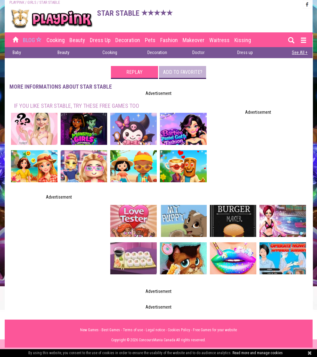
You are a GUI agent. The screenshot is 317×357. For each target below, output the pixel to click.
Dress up (100, 40)
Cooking (55, 40)
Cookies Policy (179, 330)
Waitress (219, 40)
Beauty (77, 40)
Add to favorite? (182, 72)
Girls (31, 2)
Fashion (169, 40)
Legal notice (155, 330)
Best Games (110, 330)
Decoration (127, 40)
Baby (17, 52)
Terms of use (133, 330)
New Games (89, 330)
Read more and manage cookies (257, 353)
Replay (134, 72)
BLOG (33, 40)
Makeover (194, 40)
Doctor (198, 52)
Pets (150, 40)
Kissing (242, 40)
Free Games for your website (215, 330)
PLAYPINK (16, 2)
